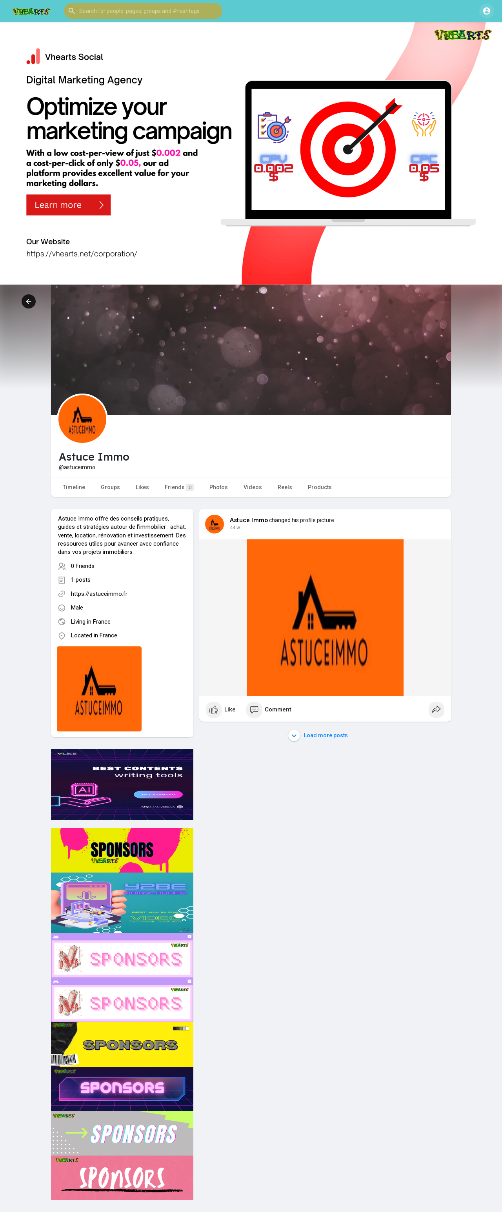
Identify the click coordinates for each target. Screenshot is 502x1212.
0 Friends (83, 566)
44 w (235, 527)
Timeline (74, 487)
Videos (253, 487)
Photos (218, 487)
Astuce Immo (249, 520)
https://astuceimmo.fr (99, 593)
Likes (142, 487)
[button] (143, 11)
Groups (110, 487)
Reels (285, 487)
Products (320, 487)
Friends (179, 487)
